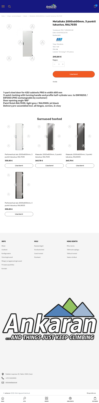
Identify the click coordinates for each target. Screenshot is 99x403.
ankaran (7, 393)
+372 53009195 (11, 378)
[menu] (3, 6)
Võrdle (55, 82)
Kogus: (55, 60)
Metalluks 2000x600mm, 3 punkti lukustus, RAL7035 (46, 16)
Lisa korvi (74, 74)
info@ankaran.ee (11, 382)
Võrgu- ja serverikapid (14, 16)
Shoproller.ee (91, 393)
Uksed (25, 16)
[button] (24, 399)
